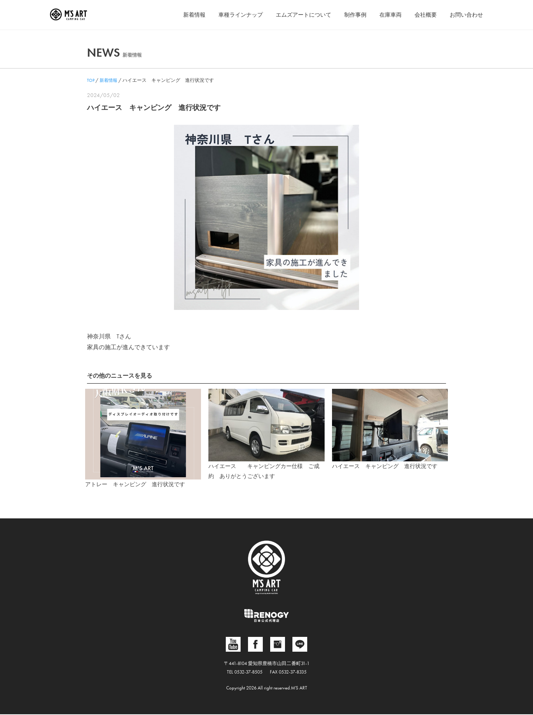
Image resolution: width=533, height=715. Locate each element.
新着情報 (180, 15)
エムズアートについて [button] (295, 15)
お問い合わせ (465, 15)
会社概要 (423, 15)
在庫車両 (386, 15)
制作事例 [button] (349, 15)
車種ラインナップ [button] (228, 15)
